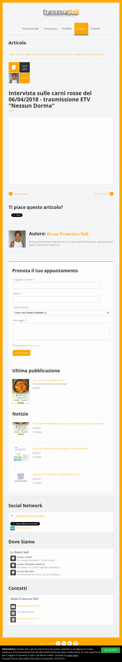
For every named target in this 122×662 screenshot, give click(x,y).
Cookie (51, 643)
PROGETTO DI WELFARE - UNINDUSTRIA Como (56, 474)
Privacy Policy (32, 345)
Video (11, 110)
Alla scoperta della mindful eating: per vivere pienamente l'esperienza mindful (68, 423)
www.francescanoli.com (27, 618)
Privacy (42, 643)
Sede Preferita (20, 307)
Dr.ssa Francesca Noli (68, 233)
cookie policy (72, 655)
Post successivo (101, 193)
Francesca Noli (23, 528)
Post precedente (21, 193)
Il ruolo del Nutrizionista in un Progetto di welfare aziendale (60, 448)
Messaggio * (19, 320)
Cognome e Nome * (23, 279)
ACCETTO (111, 650)
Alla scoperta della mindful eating (48, 380)
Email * (17, 293)
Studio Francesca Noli (30, 516)
